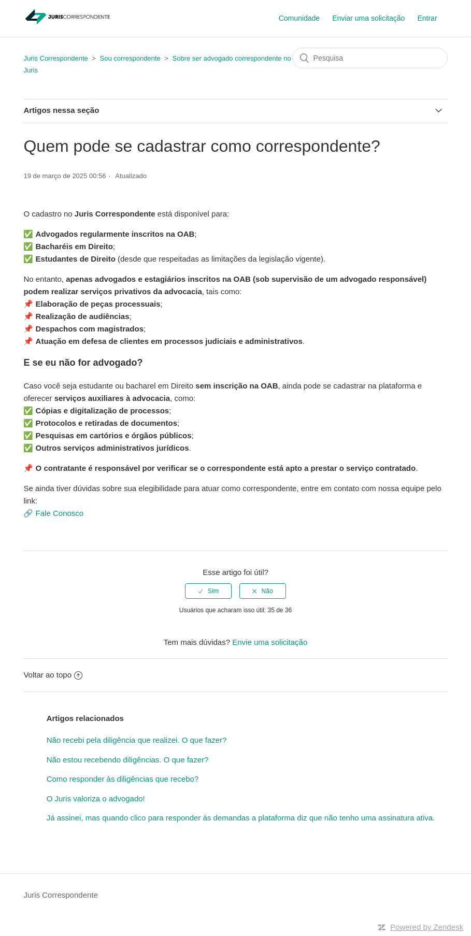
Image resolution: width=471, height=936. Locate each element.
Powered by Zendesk (426, 927)
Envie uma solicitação (269, 642)
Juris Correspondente (55, 58)
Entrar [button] (427, 18)
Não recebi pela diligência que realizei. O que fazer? (137, 740)
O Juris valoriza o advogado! (96, 798)
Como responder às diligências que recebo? (123, 778)
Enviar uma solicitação (368, 18)
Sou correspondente (130, 58)
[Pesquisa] (370, 58)
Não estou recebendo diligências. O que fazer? (128, 759)
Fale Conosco (60, 513)
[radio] (208, 591)
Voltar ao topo (52, 674)
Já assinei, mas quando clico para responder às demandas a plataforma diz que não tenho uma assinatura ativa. (241, 817)
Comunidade (299, 18)
